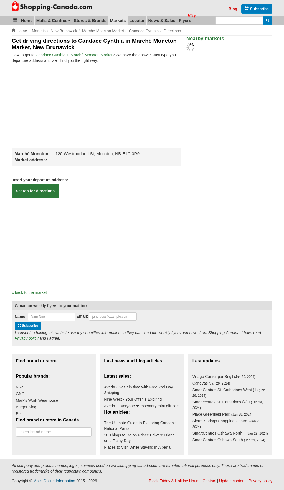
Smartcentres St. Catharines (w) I (227, 405)
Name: (21, 316)
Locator (136, 20)
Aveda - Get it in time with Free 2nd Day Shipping (138, 390)
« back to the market (29, 292)
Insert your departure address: (40, 180)
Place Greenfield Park (222, 414)
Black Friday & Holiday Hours (174, 481)
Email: (82, 316)
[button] (15, 20)
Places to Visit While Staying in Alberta (137, 447)
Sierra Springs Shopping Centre (226, 424)
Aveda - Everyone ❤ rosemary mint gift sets (141, 406)
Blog (233, 9)
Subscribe (257, 8)
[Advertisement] (58, 105)
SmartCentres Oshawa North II (230, 433)
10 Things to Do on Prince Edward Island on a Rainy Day (139, 438)
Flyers (185, 20)
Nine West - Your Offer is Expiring (133, 399)
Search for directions (35, 191)
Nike (20, 387)
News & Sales (162, 20)
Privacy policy (27, 338)
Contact (209, 481)
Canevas (211, 383)
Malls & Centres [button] (53, 20)
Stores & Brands (90, 20)
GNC (20, 394)
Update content (232, 481)
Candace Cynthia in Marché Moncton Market (74, 55)
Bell (19, 413)
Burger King (26, 407)
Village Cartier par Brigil (223, 376)
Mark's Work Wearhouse (37, 400)
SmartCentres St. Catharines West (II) (228, 393)
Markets (118, 20)
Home (27, 20)
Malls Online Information (54, 481)
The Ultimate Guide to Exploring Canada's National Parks (140, 426)
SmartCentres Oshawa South (228, 440)
